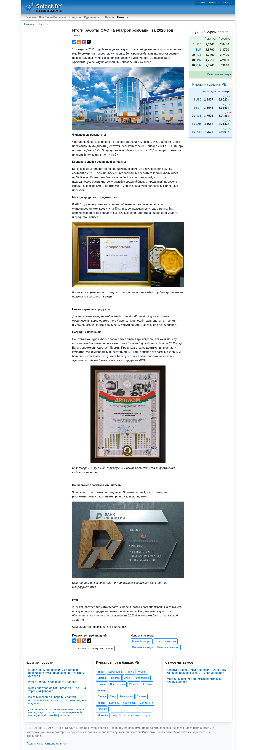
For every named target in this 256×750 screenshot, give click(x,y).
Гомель (102, 684)
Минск (101, 702)
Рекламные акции (142, 647)
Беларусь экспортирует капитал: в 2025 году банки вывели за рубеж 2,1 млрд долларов (196, 671)
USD (198, 44)
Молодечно (146, 702)
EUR (198, 49)
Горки (146, 715)
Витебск (102, 677)
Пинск (130, 671)
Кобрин (142, 671)
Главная (201, 2)
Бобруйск (117, 715)
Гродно (102, 696)
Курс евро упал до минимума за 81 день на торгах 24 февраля (57, 689)
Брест (101, 671)
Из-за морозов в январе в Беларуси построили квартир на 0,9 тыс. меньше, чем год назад (57, 700)
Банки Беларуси (141, 641)
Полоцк (115, 677)
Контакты (227, 2)
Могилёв (103, 715)
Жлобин (147, 684)
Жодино (102, 709)
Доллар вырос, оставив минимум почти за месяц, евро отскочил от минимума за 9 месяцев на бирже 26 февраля (56, 712)
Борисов (114, 702)
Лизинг (109, 17)
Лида (113, 696)
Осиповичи (133, 715)
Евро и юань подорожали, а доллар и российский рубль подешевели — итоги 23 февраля (56, 673)
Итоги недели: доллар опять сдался (52, 682)
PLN (198, 65)
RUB (198, 54)
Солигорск (129, 702)
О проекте (213, 2)
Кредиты (75, 17)
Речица (102, 690)
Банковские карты (168, 647)
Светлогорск (117, 684)
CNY (199, 60)
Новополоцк (141, 677)
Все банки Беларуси (52, 17)
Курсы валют (93, 17)
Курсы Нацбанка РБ (209, 84)
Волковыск (126, 696)
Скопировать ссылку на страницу (93, 648)
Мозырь (133, 684)
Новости (123, 17)
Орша (127, 677)
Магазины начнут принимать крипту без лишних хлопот (194, 680)
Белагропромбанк (165, 641)
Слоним (141, 696)
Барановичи (115, 671)
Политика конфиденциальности (48, 743)
